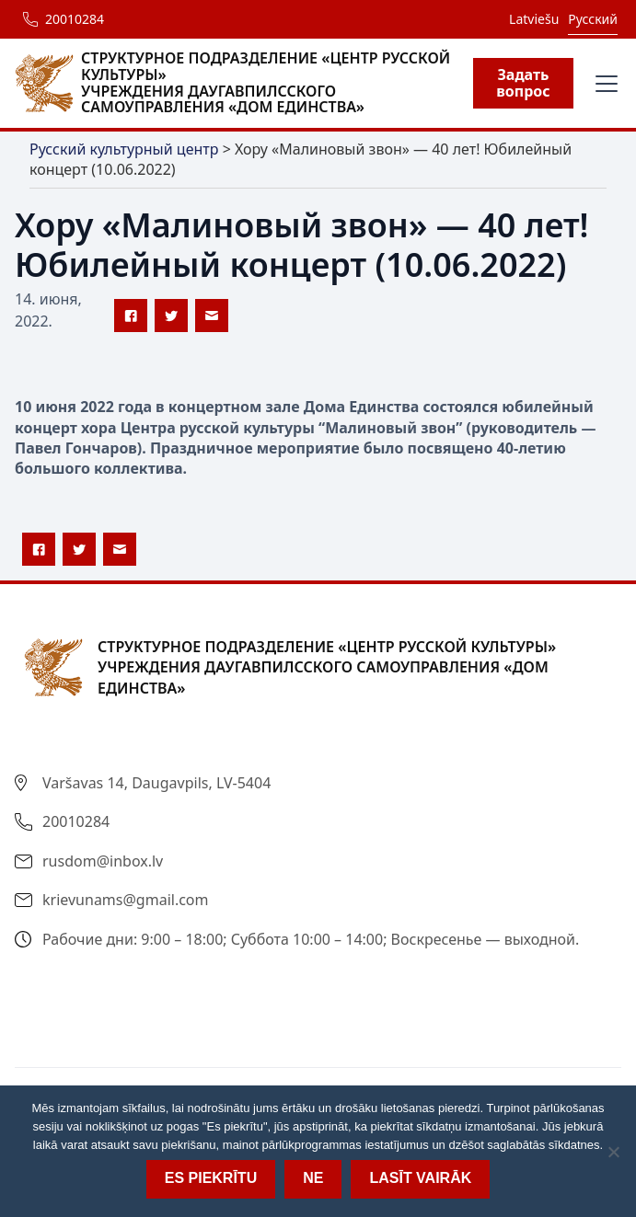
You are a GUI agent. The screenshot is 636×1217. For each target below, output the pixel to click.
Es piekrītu (211, 1178)
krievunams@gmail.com (125, 900)
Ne (313, 1178)
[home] (244, 83)
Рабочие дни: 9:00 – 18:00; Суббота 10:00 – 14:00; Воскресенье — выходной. (310, 939)
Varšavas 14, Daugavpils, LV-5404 (156, 783)
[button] (602, 84)
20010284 (74, 19)
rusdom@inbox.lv (102, 861)
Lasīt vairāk (420, 1178)
